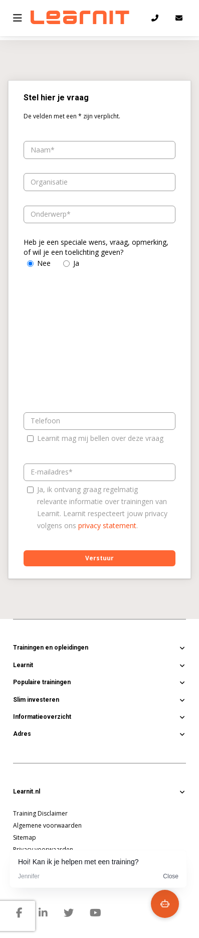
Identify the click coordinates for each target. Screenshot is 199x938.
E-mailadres (50, 472)
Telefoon (45, 420)
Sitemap (24, 837)
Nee (44, 263)
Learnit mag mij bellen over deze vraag (100, 438)
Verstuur (99, 558)
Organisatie (49, 182)
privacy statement (107, 525)
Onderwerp (49, 214)
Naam (41, 149)
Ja (76, 263)
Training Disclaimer (40, 813)
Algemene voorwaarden (47, 825)
